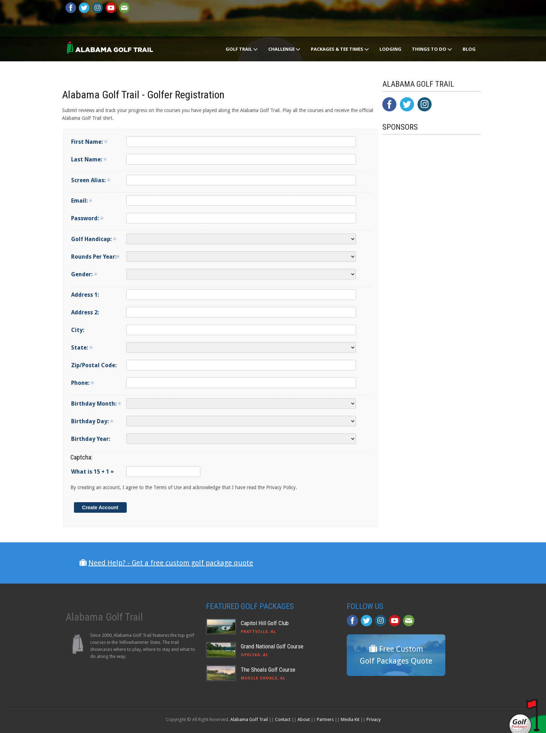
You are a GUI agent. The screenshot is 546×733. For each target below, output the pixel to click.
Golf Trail (242, 49)
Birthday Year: (90, 439)
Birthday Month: (96, 403)
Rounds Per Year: (95, 256)
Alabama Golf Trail (249, 719)
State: (82, 347)
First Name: (89, 141)
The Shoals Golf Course (268, 669)
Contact (282, 719)
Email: (81, 200)
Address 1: (85, 294)
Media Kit (350, 719)
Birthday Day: (92, 421)
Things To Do (432, 49)
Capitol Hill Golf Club (265, 623)
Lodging (390, 49)
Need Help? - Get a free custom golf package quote (170, 563)
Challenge (284, 49)
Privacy (373, 719)
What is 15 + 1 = (92, 471)
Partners (325, 719)
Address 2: (85, 312)
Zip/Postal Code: (94, 365)
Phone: (82, 383)
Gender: (84, 274)
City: (77, 330)
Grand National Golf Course (272, 646)
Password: (87, 218)
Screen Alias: (90, 180)
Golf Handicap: (93, 239)
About (303, 719)
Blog (469, 49)
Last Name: (89, 159)
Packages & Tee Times (340, 49)
